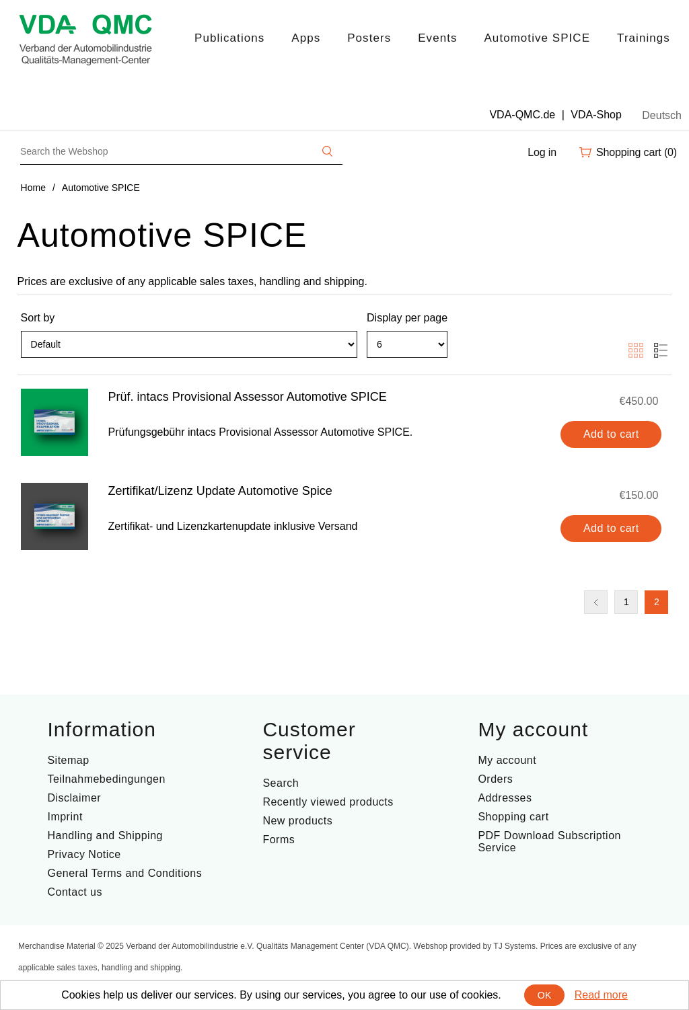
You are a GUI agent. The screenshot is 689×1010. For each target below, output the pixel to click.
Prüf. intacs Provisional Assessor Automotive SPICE (247, 396)
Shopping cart (513, 816)
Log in (542, 152)
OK (545, 995)
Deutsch (662, 115)
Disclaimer (74, 798)
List (660, 350)
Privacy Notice (83, 854)
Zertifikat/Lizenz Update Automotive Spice (220, 491)
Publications (229, 38)
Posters (369, 38)
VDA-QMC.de (522, 114)
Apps (305, 38)
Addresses (505, 798)
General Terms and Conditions (124, 873)
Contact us (74, 892)
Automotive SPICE (537, 38)
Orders (495, 779)
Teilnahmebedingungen (106, 779)
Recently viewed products (327, 802)
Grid (636, 350)
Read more (601, 995)
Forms (278, 839)
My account (507, 760)
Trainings (643, 38)
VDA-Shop (596, 114)
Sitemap (68, 760)
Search (280, 783)
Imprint (64, 816)
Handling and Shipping (105, 835)
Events (437, 38)
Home (33, 187)
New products (297, 820)
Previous (596, 602)
